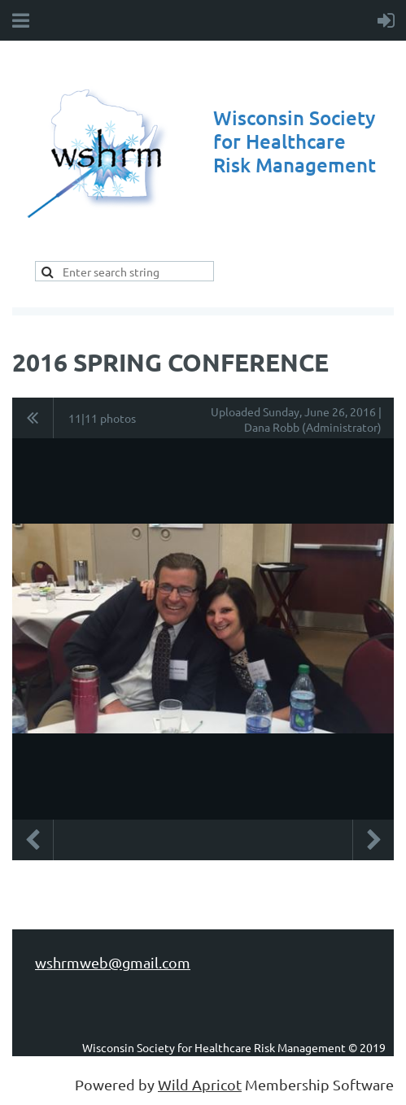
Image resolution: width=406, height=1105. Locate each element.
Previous (32, 840)
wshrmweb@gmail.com (112, 962)
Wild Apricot (200, 1084)
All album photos (33, 418)
